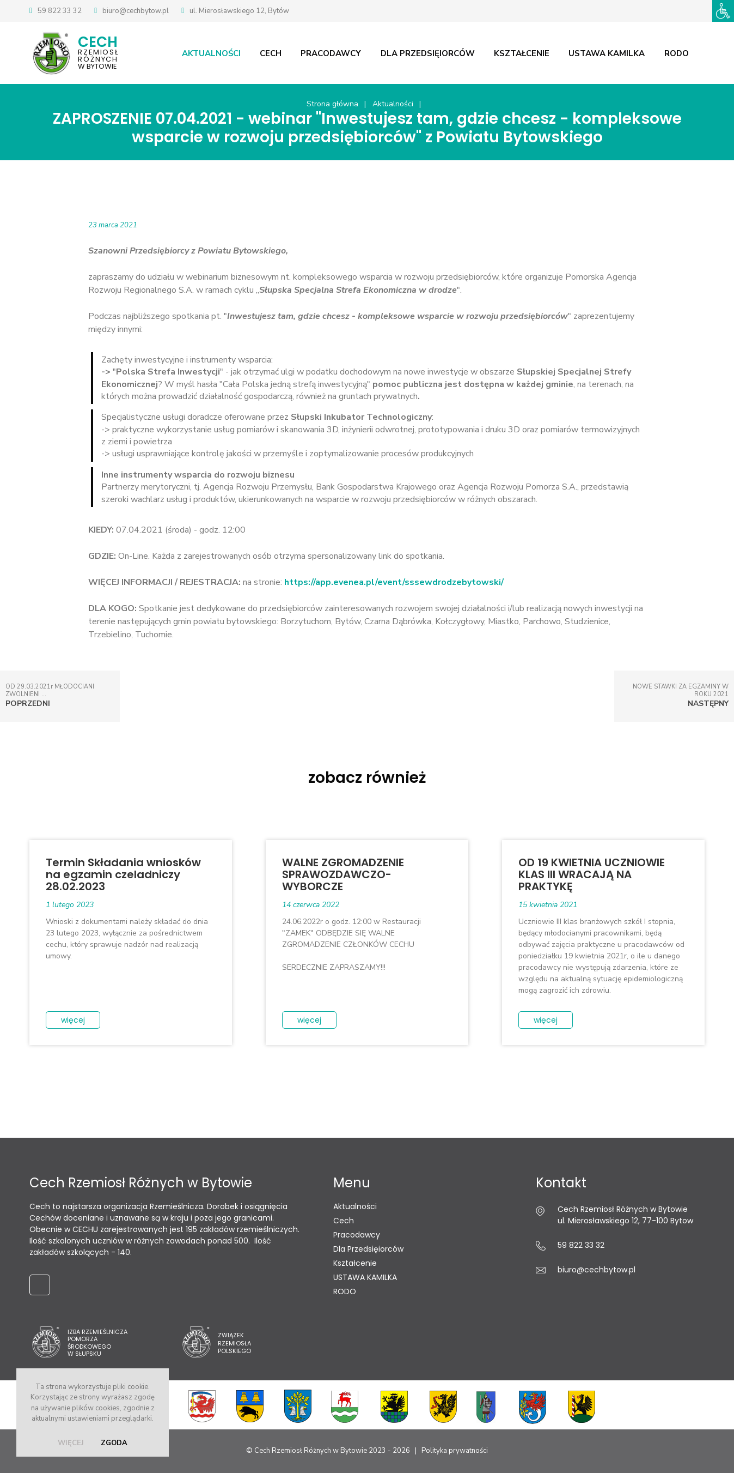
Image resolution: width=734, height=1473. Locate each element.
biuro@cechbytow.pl (135, 11)
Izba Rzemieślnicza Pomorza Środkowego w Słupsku (97, 1343)
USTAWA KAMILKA (614, 52)
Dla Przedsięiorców (436, 52)
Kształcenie (530, 52)
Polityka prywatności (454, 1451)
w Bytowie (113, 52)
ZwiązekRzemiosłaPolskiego (234, 1343)
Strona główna (332, 104)
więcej (71, 1443)
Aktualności (222, 52)
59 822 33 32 (60, 11)
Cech (281, 52)
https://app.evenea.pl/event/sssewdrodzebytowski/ (394, 583)
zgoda (114, 1443)
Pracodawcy (340, 52)
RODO (683, 52)
